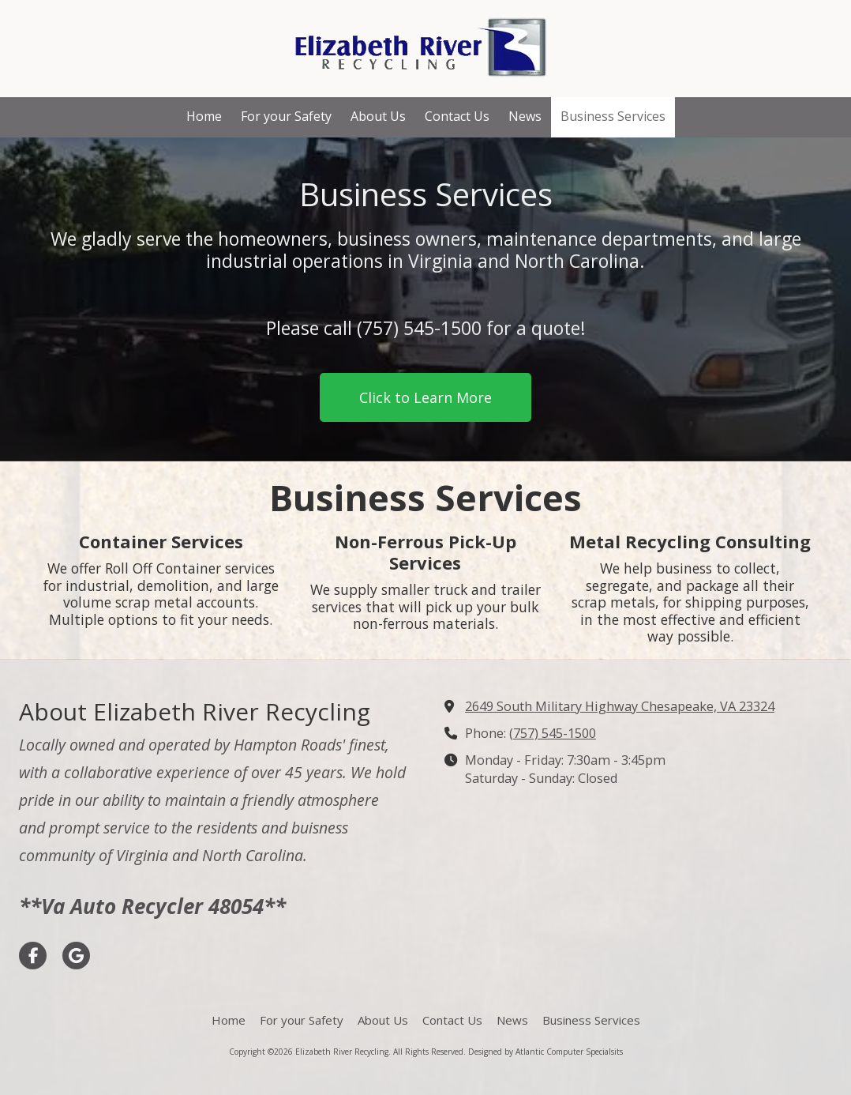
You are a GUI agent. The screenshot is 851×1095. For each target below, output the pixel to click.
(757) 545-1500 (552, 733)
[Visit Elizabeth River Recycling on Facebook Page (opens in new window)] (33, 955)
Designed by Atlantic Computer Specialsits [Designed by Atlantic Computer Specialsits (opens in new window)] (545, 1051)
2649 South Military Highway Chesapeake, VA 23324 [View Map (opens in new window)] (619, 706)
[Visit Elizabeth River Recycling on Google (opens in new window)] (76, 955)
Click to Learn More (425, 397)
